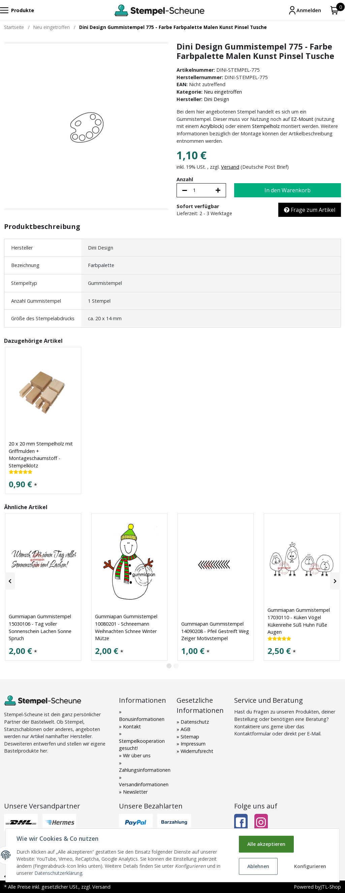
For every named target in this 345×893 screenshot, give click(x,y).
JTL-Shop (330, 887)
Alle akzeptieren (266, 844)
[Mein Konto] (304, 10)
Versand (230, 167)
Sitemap (189, 736)
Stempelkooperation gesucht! (142, 745)
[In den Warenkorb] (287, 190)
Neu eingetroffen (223, 92)
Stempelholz (266, 126)
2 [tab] (176, 665)
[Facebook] (241, 822)
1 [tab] (168, 665)
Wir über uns (136, 755)
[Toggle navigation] (17, 10)
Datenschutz (194, 722)
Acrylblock (211, 126)
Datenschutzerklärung (58, 873)
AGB (184, 729)
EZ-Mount (302, 119)
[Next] (335, 581)
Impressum (192, 743)
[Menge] (201, 190)
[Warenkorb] (334, 10)
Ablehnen (258, 866)
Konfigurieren (310, 866)
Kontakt (131, 726)
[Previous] (10, 581)
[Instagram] (261, 822)
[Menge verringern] (184, 190)
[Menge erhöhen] (218, 190)
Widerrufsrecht (196, 751)
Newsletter (135, 792)
